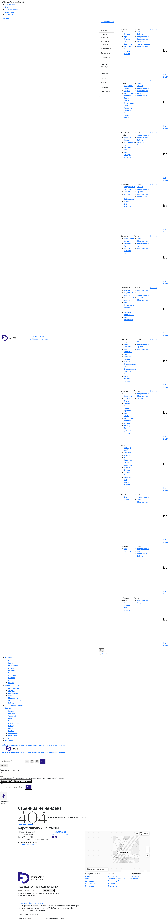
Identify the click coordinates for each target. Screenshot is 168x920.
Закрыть (4, 765)
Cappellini (12, 716)
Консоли (127, 140)
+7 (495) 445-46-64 (37, 336)
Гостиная (11, 660)
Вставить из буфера (23, 781)
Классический (13, 688)
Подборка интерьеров (116, 879)
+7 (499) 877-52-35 (59, 832)
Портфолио (89, 886)
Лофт (10, 695)
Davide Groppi (13, 723)
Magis (10, 728)
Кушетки (127, 46)
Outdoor (11, 678)
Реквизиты (134, 876)
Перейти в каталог (25, 825)
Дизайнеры (112, 886)
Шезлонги (128, 44)
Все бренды (13, 736)
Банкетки (127, 457)
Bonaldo (11, 713)
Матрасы (127, 243)
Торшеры (128, 310)
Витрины (127, 147)
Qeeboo (11, 731)
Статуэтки (128, 352)
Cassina (11, 711)
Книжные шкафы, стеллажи (128, 462)
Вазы (126, 344)
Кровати (127, 246)
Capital (11, 721)
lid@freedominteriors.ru (39, 339)
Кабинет (11, 670)
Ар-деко (11, 691)
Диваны (127, 34)
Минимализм (13, 698)
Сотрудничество (91, 881)
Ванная (11, 683)
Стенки (127, 192)
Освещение (128, 455)
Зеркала (127, 347)
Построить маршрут (26, 844)
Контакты (134, 879)
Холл (10, 680)
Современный (13, 693)
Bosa (10, 718)
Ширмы (127, 361)
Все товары (112, 876)
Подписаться (49, 890)
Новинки (111, 883)
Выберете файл (7, 781)
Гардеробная (13, 665)
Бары (126, 150)
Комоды (127, 137)
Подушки (128, 248)
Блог (87, 879)
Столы (126, 401)
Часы (126, 354)
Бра (125, 302)
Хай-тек (11, 703)
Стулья (127, 91)
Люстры (127, 290)
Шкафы (127, 201)
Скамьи (127, 403)
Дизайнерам (90, 883)
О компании (90, 876)
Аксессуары (128, 374)
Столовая (12, 675)
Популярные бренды (116, 881)
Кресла (127, 36)
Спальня (11, 663)
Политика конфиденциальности (30, 903)
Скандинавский (14, 700)
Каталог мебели (106, 22)
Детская (11, 668)
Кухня (10, 673)
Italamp (11, 726)
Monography (13, 733)
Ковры (126, 349)
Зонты (126, 416)
